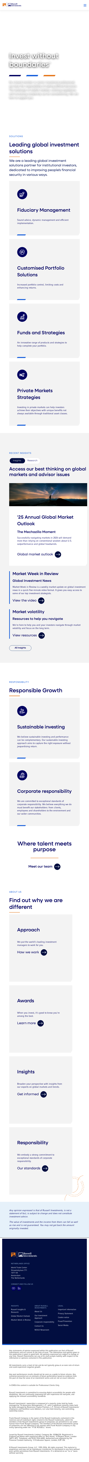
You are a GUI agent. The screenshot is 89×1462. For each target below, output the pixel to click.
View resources (29, 635)
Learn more (30, 1023)
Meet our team (44, 867)
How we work (32, 952)
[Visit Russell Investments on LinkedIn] (19, 1288)
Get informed (32, 1094)
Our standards (32, 1168)
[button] (85, 5)
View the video (28, 600)
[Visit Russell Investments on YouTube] (13, 1288)
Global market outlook (39, 554)
